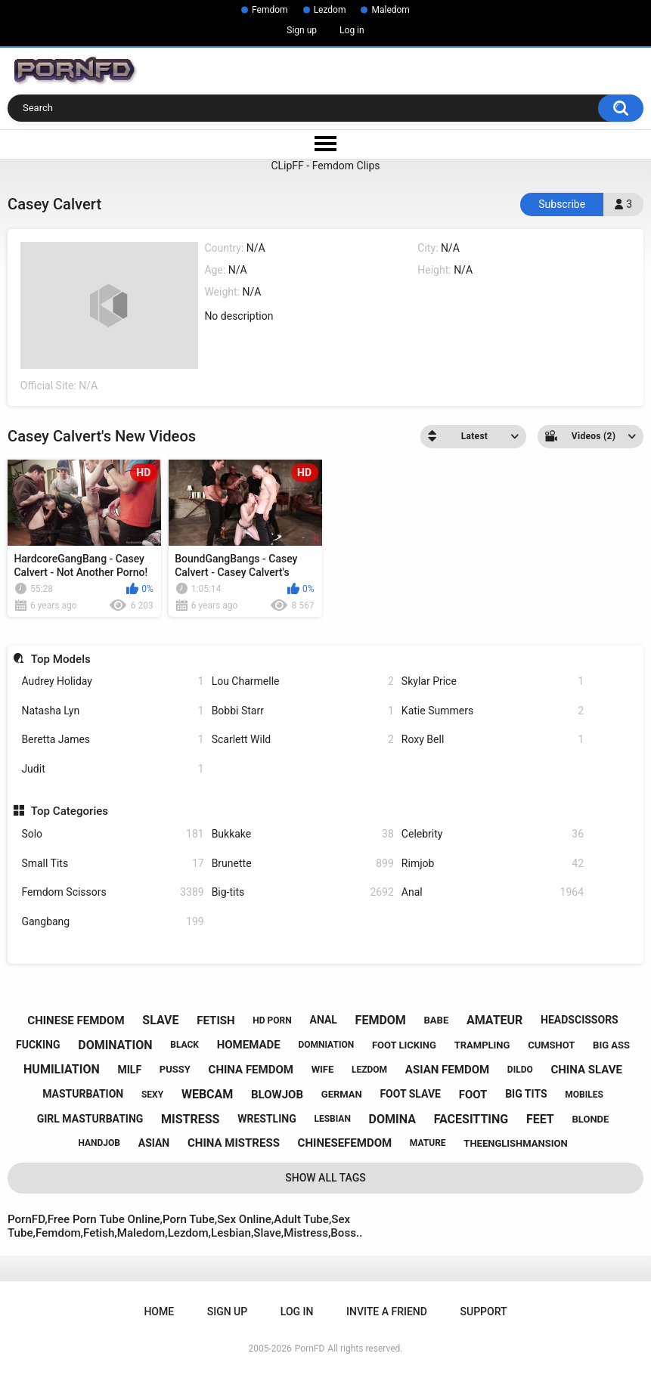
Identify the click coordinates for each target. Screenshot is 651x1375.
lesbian (332, 1118)
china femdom (251, 1069)
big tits (526, 1094)
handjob (99, 1143)
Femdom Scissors (112, 892)
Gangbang (112, 921)
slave (160, 1020)
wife (323, 1069)
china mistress (234, 1143)
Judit (112, 769)
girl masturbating (90, 1119)
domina (392, 1119)
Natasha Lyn (112, 711)
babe (436, 1020)
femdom (380, 1020)
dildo (520, 1069)
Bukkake (303, 834)
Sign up (302, 30)
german (341, 1094)
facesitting (471, 1119)
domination (115, 1045)
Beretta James (112, 739)
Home (159, 1311)
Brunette (303, 863)
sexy (152, 1094)
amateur (494, 1020)
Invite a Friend (386, 1311)
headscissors (579, 1020)
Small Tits (112, 863)
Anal (492, 892)
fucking (38, 1045)
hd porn (272, 1020)
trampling (482, 1045)
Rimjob (492, 863)
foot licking (404, 1045)
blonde (590, 1119)
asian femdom (447, 1069)
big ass (611, 1045)
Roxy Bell (492, 739)
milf (129, 1070)
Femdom (270, 10)
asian (154, 1143)
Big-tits (303, 892)
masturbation (82, 1094)
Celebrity (492, 834)
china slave (586, 1069)
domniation (326, 1044)
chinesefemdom (345, 1143)
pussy (175, 1069)
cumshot (551, 1045)
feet (540, 1119)
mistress (190, 1119)
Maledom (390, 10)
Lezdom (330, 10)
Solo (112, 834)
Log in (351, 30)
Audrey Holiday (112, 681)
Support (483, 1311)
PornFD (310, 1348)
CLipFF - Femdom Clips (325, 165)
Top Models (61, 659)
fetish (215, 1020)
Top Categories (69, 811)
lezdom (369, 1069)
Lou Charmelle (303, 681)
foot (473, 1094)
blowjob (277, 1094)
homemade (249, 1044)
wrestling (266, 1119)
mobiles (584, 1094)
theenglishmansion (515, 1143)
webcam (207, 1094)
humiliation (61, 1069)
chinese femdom (75, 1020)
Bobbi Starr (303, 711)
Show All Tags (325, 1178)
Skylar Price (492, 681)
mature (428, 1143)
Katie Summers (492, 711)
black (184, 1044)
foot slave (410, 1094)
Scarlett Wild (303, 739)
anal (322, 1020)
